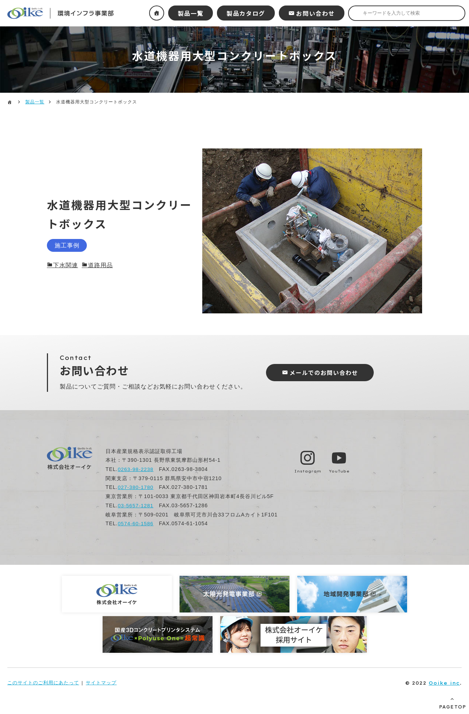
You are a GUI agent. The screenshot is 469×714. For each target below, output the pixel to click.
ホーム (156, 13)
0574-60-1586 (136, 523)
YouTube (339, 470)
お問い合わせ (315, 13)
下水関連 (65, 265)
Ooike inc (444, 682)
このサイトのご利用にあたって (43, 682)
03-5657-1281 (136, 505)
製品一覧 (190, 13)
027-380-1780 (136, 487)
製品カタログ (245, 13)
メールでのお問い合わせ (325, 372)
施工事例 (69, 245)
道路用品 (100, 265)
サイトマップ (101, 682)
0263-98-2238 (136, 469)
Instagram (307, 470)
